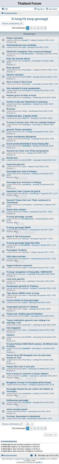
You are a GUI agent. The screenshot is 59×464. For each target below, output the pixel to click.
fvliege (24, 309)
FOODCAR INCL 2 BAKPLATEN (21, 116)
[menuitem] (5, 9)
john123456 (26, 77)
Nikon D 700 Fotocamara (18, 236)
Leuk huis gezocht (15, 279)
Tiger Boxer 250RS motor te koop (22, 293)
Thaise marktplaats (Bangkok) (21, 136)
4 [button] (38, 28)
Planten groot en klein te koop (21, 95)
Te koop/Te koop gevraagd (29, 19)
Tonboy (25, 212)
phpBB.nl (39, 462)
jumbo (24, 376)
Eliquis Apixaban (14, 38)
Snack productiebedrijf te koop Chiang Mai (27, 144)
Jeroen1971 (26, 325)
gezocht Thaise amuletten (19, 129)
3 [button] (34, 28)
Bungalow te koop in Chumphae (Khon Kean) (28, 382)
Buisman (10, 109)
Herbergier (26, 84)
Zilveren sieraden (14, 75)
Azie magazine (13, 328)
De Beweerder (28, 54)
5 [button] (41, 28)
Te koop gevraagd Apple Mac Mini (23, 243)
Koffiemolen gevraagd (17, 400)
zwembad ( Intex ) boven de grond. (23, 191)
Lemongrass (27, 205)
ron (23, 132)
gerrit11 (25, 193)
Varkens (10, 335)
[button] (45, 28)
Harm (24, 411)
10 (35, 379)
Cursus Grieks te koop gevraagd (22, 300)
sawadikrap (26, 97)
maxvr (24, 385)
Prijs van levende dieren (18, 58)
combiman (26, 61)
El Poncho (26, 139)
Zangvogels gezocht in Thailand (22, 307)
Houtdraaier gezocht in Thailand (22, 286)
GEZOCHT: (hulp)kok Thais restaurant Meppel (28, 51)
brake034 (26, 245)
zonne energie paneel (17, 409)
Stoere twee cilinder (16, 209)
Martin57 (25, 118)
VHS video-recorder (16, 256)
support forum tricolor (22, 459)
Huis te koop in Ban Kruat (19, 82)
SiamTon (25, 252)
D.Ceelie (25, 316)
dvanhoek (26, 174)
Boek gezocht (13, 67)
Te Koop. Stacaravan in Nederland (23, 416)
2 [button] (31, 28)
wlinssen (25, 239)
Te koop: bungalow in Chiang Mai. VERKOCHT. (29, 272)
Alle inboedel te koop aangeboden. (23, 88)
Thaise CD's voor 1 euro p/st (20, 366)
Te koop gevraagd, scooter (19, 216)
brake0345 (26, 146)
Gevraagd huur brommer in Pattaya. (24, 182)
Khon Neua (26, 360)
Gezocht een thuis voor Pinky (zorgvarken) (27, 151)
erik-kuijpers (26, 70)
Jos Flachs (26, 402)
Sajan (24, 268)
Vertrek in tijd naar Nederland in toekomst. (27, 102)
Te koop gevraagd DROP (18, 227)
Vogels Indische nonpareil (19, 265)
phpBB (42, 459)
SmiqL (24, 111)
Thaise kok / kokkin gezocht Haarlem (24, 314)
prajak (24, 302)
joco (23, 274)
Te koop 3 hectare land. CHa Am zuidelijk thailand (30, 122)
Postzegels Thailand (16, 250)
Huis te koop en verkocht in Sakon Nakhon (27, 373)
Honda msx (12, 158)
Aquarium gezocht (15, 164)
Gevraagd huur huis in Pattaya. (21, 171)
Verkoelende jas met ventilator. (21, 45)
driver (24, 295)
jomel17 (25, 40)
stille (24, 418)
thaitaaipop (26, 125)
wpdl (24, 47)
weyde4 (25, 288)
